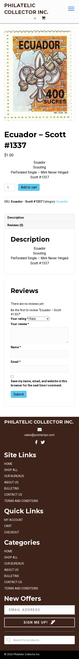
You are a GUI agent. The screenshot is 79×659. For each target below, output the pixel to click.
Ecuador (62, 201)
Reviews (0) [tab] (15, 225)
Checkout (11, 532)
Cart (8, 526)
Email (16, 361)
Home (8, 463)
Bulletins (11, 488)
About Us (11, 482)
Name (16, 347)
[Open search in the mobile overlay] (39, 640)
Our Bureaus (14, 476)
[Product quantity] (9, 187)
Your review (20, 324)
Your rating (19, 318)
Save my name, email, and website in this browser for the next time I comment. (39, 383)
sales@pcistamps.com (39, 435)
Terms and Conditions (21, 501)
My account (13, 520)
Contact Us (13, 494)
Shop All (11, 470)
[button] (71, 8)
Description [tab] (15, 217)
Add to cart (29, 187)
